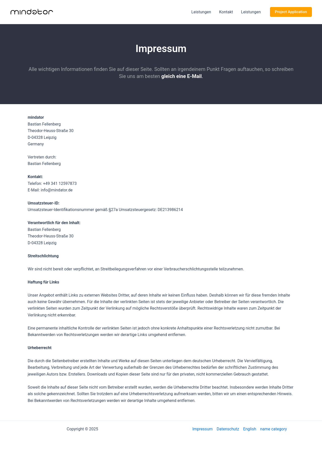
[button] (291, 12)
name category (273, 429)
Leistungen (201, 12)
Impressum (202, 429)
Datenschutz (228, 429)
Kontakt (226, 12)
